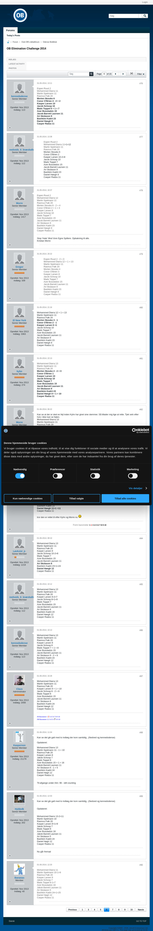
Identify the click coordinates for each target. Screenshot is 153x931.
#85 (141, 584)
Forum (15, 42)
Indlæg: (17, 110)
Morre (19, 203)
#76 (141, 83)
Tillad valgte (76, 498)
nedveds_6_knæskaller (22, 149)
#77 (141, 137)
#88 (141, 732)
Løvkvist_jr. (19, 551)
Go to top (141, 921)
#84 (141, 538)
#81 (141, 358)
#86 (141, 630)
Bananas (19, 877)
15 (131, 910)
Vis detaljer (135, 488)
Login (145, 2)
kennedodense (19, 96)
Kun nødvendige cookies (28, 498)
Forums (10, 30)
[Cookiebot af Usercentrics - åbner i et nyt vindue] (134, 430)
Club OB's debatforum (30, 42)
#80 (141, 307)
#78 (141, 190)
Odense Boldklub (50, 42)
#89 (141, 796)
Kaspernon (19, 745)
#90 (141, 865)
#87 (141, 676)
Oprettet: (14, 107)
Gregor (19, 267)
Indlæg (12, 60)
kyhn (19, 371)
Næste (141, 910)
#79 (141, 254)
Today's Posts (13, 35)
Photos (12, 68)
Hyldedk (19, 809)
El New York (19, 320)
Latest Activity (17, 64)
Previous (72, 910)
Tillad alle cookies (125, 498)
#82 (141, 409)
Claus (19, 689)
